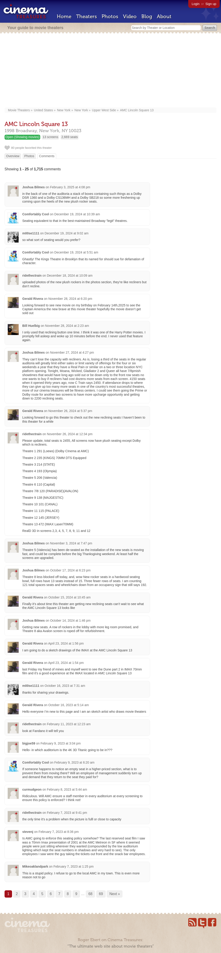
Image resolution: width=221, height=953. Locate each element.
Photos (110, 16)
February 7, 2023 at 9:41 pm (67, 812)
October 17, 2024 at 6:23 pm (70, 570)
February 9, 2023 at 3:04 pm (60, 743)
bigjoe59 (28, 743)
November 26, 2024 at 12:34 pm (70, 434)
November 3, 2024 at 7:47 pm (71, 543)
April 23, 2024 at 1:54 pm (66, 663)
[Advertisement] (110, 71)
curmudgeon (32, 789)
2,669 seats (69, 137)
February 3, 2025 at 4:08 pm (70, 187)
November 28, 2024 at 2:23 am (67, 326)
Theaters (86, 16)
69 (101, 894)
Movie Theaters (19, 110)
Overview (12, 156)
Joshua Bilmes (33, 187)
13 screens (50, 137)
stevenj (27, 832)
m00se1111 (30, 233)
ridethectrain (32, 275)
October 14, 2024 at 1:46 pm (70, 620)
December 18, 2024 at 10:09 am (70, 275)
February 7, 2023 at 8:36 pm (59, 832)
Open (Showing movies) (22, 137)
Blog (146, 16)
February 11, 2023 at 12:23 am (68, 724)
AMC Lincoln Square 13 (137, 110)
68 (90, 894)
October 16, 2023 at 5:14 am (68, 705)
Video (130, 16)
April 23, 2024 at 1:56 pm (66, 643)
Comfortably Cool (35, 214)
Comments (47, 156)
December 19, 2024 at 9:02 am (66, 233)
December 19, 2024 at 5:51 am (76, 252)
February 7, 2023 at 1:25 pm (73, 866)
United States (43, 110)
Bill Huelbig (31, 326)
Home (64, 16)
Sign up (211, 4)
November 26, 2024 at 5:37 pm (70, 411)
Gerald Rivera (33, 298)
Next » (114, 894)
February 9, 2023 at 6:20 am (74, 762)
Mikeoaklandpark (35, 866)
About (164, 16)
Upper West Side (104, 110)
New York (63, 110)
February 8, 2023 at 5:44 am (67, 789)
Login (195, 4)
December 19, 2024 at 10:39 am (77, 214)
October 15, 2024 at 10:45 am (69, 597)
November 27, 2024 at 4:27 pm (72, 352)
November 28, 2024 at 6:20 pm (70, 298)
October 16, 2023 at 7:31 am (65, 685)
